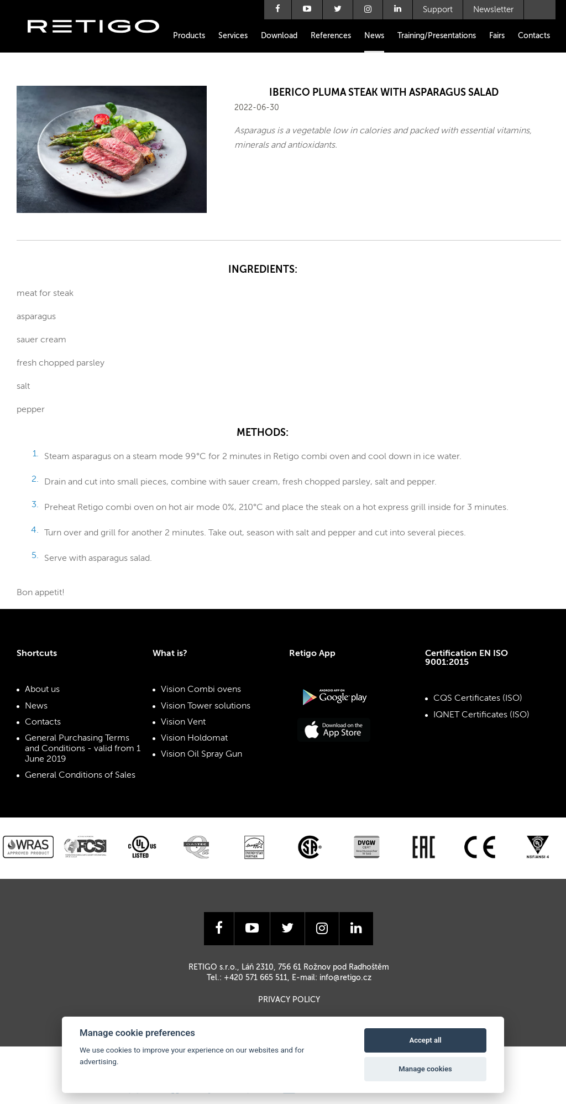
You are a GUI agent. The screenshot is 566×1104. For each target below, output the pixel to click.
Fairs (497, 36)
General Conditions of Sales (80, 775)
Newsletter (493, 10)
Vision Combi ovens (201, 689)
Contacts (534, 36)
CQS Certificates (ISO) (477, 698)
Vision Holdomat (194, 738)
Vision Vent (183, 722)
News (374, 36)
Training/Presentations (436, 36)
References (331, 36)
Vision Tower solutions (205, 706)
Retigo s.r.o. (102, 42)
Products (189, 36)
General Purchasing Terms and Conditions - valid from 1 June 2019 (82, 749)
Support (438, 10)
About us (42, 689)
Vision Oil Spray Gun (201, 754)
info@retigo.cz (345, 978)
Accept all (425, 1040)
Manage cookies (425, 1069)
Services (233, 36)
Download (279, 36)
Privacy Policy (289, 1000)
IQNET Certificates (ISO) (481, 715)
